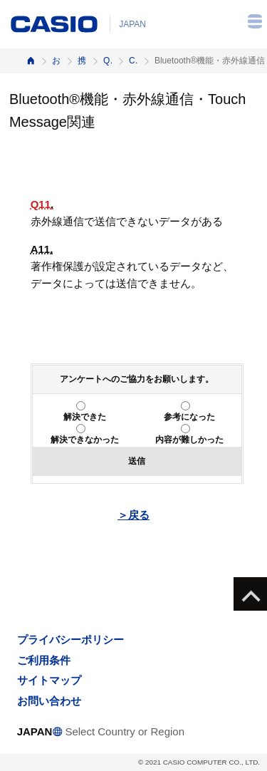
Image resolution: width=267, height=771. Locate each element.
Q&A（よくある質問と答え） (107, 61)
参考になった (189, 417)
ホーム (30, 61)
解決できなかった (85, 440)
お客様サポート (56, 61)
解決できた (84, 417)
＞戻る (133, 515)
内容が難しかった (189, 440)
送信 (136, 461)
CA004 (133, 61)
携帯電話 (82, 61)
